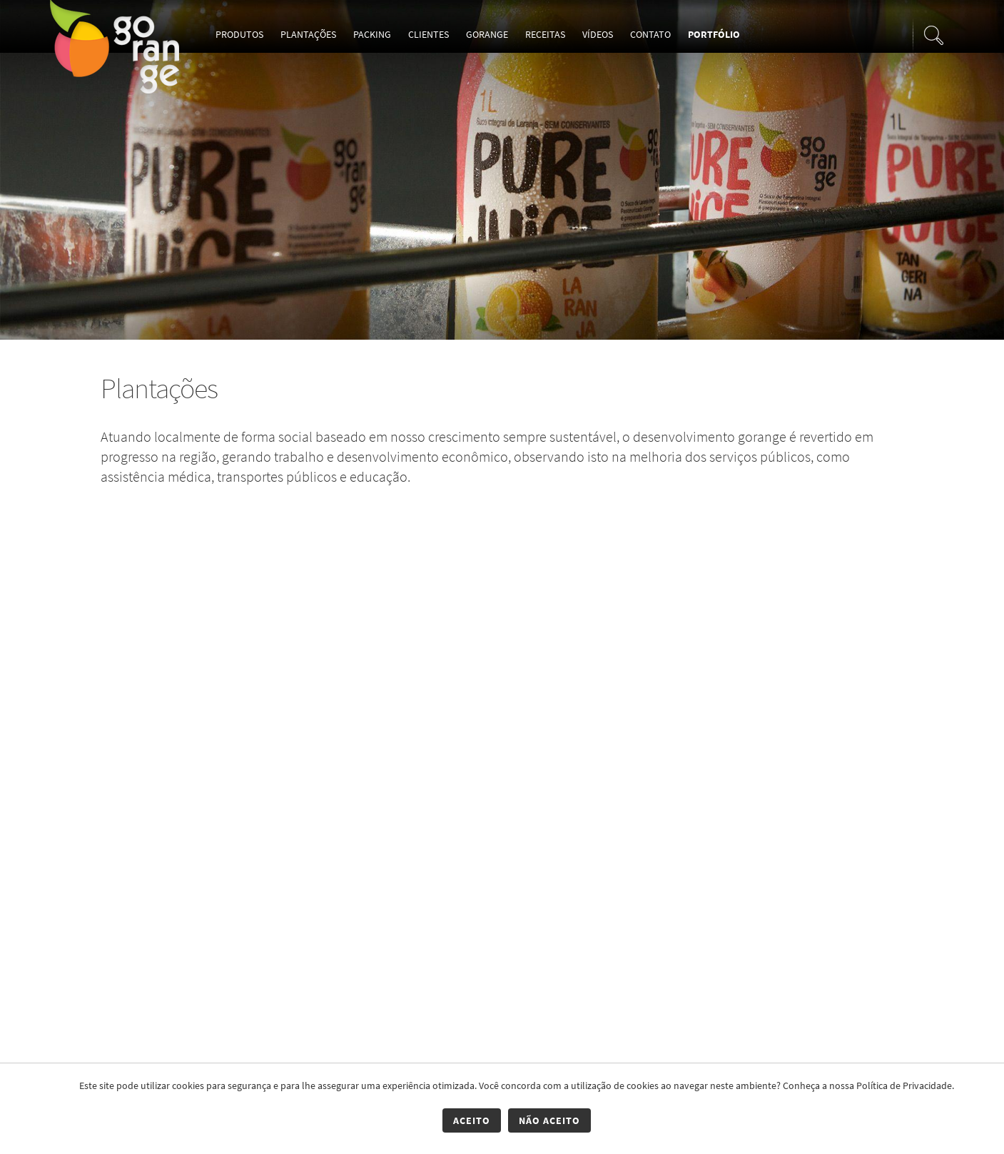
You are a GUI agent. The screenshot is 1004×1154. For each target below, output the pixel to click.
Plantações (308, 34)
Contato (650, 34)
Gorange (487, 34)
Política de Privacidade (904, 1085)
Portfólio (714, 34)
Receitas (545, 34)
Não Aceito (549, 1120)
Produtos (239, 34)
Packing (372, 34)
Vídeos (597, 34)
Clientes (428, 34)
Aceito (471, 1120)
